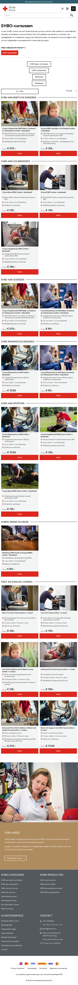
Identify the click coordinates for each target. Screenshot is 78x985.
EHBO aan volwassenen (9, 884)
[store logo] (7, 8)
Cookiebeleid (32, 968)
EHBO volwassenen (39, 70)
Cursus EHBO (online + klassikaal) (53, 192)
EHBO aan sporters (8, 892)
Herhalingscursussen (8, 901)
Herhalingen (39, 83)
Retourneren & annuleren (10, 941)
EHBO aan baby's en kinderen (11, 880)
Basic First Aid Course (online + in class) (17, 613)
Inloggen (62, 9)
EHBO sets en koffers (48, 884)
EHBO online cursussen (9, 888)
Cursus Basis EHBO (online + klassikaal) (17, 192)
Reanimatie (39, 77)
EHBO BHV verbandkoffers (50, 892)
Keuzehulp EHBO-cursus (10, 921)
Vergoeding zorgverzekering (11, 945)
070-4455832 (48, 921)
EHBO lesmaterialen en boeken (51, 888)
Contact (4, 949)
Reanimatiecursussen (9, 896)
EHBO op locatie (7, 909)
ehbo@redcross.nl (49, 929)
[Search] (72, 15)
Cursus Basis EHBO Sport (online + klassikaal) (19, 491)
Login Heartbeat (7, 933)
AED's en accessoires (48, 880)
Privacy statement (17, 968)
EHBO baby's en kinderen (39, 64)
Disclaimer (43, 968)
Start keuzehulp (10, 53)
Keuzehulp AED (6, 925)
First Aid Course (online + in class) (54, 613)
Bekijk (20, 153)
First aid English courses (10, 905)
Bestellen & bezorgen (8, 937)
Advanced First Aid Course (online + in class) (58, 669)
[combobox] (39, 15)
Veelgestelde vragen (14, 858)
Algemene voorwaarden (58, 968)
